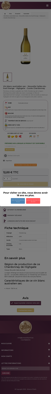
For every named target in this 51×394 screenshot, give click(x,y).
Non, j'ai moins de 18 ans (33, 201)
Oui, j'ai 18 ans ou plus (18, 201)
